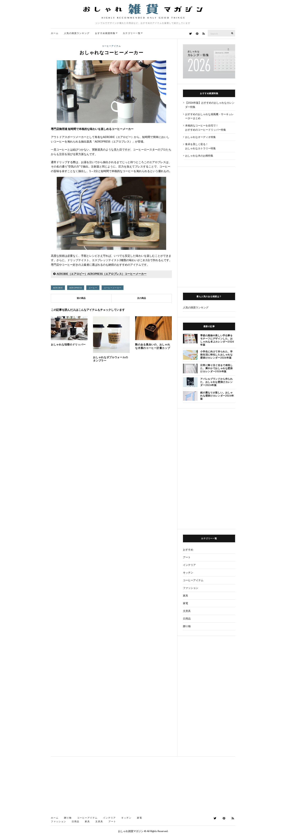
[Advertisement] (209, 227)
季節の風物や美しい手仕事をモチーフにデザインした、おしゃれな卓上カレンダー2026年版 (217, 340)
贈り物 (187, 626)
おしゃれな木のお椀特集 (199, 155)
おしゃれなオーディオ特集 (200, 136)
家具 (185, 595)
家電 (185, 603)
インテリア (189, 564)
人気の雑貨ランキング (77, 33)
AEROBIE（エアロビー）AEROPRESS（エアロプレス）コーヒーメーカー (101, 273)
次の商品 (141, 298)
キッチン (188, 572)
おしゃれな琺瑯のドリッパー (68, 344)
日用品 (187, 618)
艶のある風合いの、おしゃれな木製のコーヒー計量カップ (152, 346)
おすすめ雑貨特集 (105, 33)
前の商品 (81, 298)
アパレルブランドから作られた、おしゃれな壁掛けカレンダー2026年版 (216, 381)
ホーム (55, 33)
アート (187, 557)
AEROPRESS (75, 287)
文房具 (187, 610)
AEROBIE (58, 287)
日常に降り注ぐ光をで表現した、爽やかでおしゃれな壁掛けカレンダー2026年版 (216, 368)
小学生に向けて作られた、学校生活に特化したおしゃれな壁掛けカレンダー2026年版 (216, 354)
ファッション (190, 587)
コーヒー (92, 287)
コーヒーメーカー (112, 287)
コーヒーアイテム (111, 46)
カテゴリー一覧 (132, 33)
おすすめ (188, 549)
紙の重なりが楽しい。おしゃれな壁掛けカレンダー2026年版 (217, 395)
